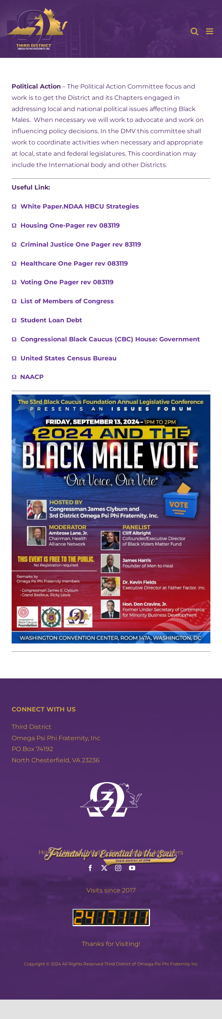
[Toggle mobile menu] (210, 31)
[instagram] (118, 868)
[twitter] (104, 868)
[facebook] (90, 868)
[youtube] (132, 868)
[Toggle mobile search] (194, 31)
